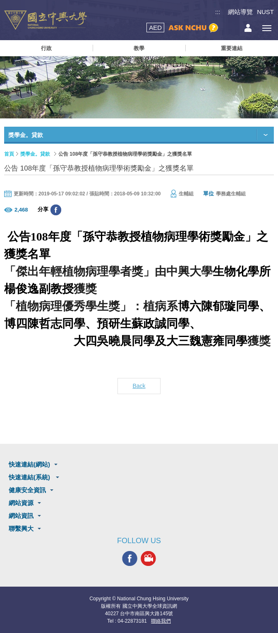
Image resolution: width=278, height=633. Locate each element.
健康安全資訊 (27, 489)
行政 (46, 48)
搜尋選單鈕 (229, 28)
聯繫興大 (21, 528)
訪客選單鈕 (248, 28)
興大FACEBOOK (129, 558)
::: (217, 11)
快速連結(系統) (30, 477)
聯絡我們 (161, 621)
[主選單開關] (266, 28)
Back (138, 386)
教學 (139, 48)
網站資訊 (21, 515)
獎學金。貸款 (35, 154)
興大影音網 (148, 558)
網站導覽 (240, 11)
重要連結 (231, 48)
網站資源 (21, 502)
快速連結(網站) (29, 464)
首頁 (9, 154)
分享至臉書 (55, 210)
